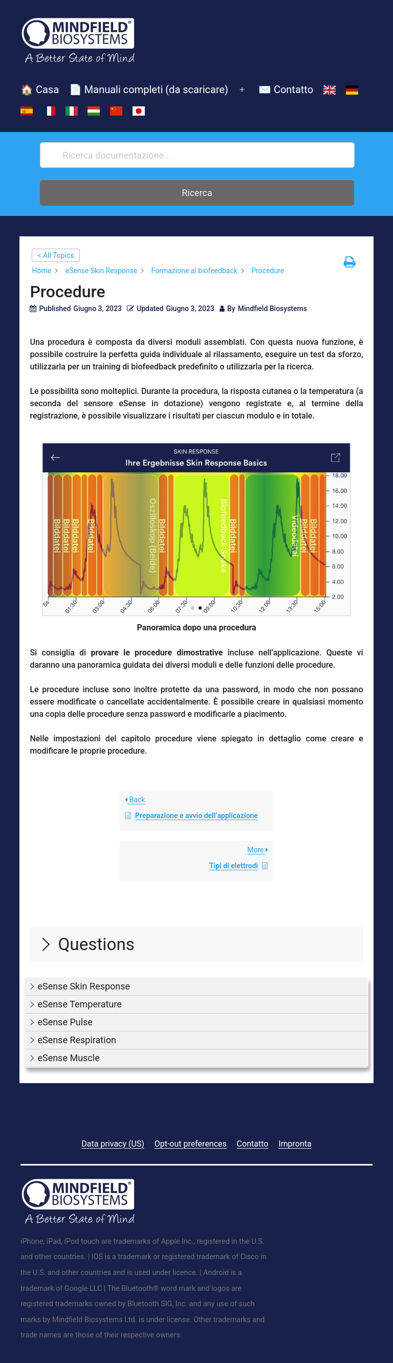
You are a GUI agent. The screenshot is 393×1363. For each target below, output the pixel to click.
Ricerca (197, 192)
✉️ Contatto (285, 89)
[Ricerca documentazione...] (197, 155)
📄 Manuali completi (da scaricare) (148, 89)
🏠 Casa (39, 89)
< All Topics (55, 255)
